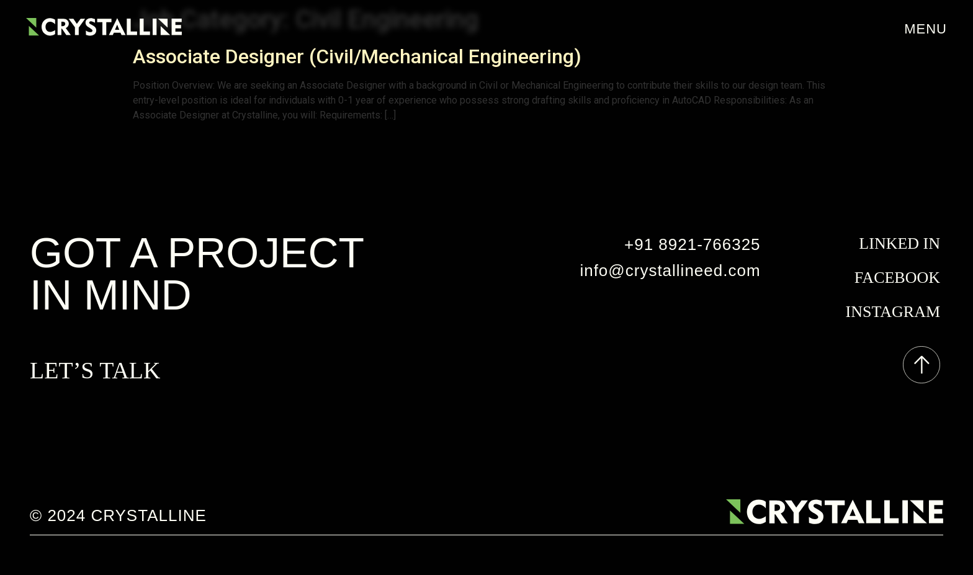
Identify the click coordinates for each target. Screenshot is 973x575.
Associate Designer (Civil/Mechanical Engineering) (357, 56)
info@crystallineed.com (670, 270)
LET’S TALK (95, 370)
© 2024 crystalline (118, 515)
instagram (893, 312)
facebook (897, 278)
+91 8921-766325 (692, 244)
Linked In (899, 243)
